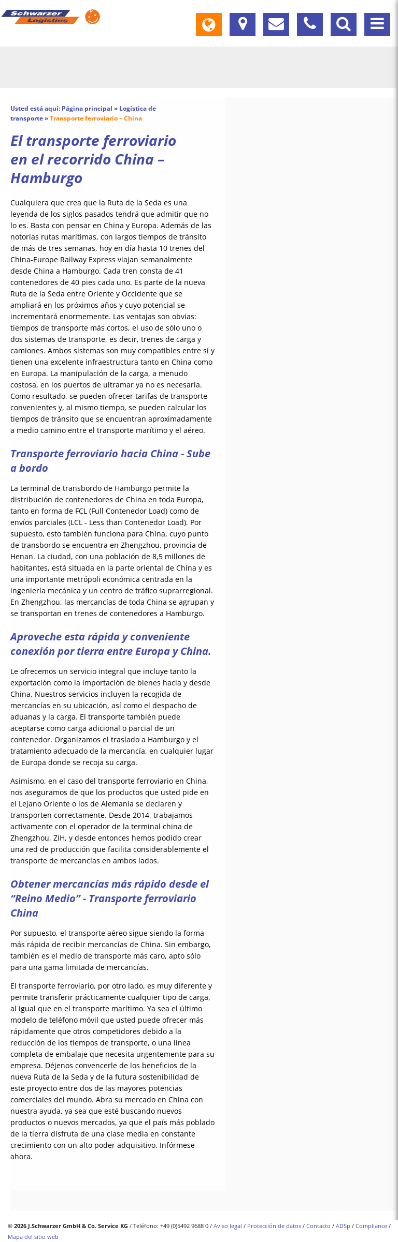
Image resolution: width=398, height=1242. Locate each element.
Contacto (318, 1226)
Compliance (371, 1226)
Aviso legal (228, 1226)
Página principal (87, 108)
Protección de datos (274, 1226)
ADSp (343, 1226)
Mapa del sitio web (33, 1236)
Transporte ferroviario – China (96, 118)
